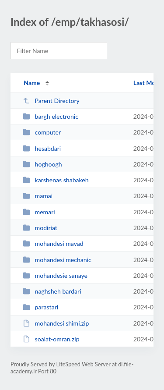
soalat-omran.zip (51, 339)
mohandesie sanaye (55, 275)
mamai (37, 195)
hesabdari (42, 148)
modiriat (40, 227)
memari (39, 212)
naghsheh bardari (52, 291)
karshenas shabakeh (55, 180)
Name (32, 82)
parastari (40, 307)
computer (42, 132)
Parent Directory (51, 100)
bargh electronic (50, 116)
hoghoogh (42, 164)
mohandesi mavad (53, 243)
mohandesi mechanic (57, 259)
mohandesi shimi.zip (56, 323)
